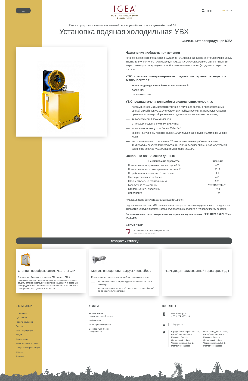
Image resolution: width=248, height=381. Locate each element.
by (231, 10)
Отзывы (19, 351)
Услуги (19, 334)
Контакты (20, 356)
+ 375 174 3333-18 (180, 314)
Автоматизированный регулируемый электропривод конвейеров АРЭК (135, 25)
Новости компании (24, 320)
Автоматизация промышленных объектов (101, 313)
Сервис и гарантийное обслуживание (99, 329)
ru (223, 10)
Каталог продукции (80, 25)
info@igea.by (177, 323)
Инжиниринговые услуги (100, 323)
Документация (22, 338)
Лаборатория (95, 319)
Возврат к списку (124, 241)
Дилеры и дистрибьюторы (28, 347)
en (227, 10)
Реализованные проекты (27, 343)
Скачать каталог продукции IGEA (207, 41)
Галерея (20, 325)
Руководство (22, 316)
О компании (21, 312)
